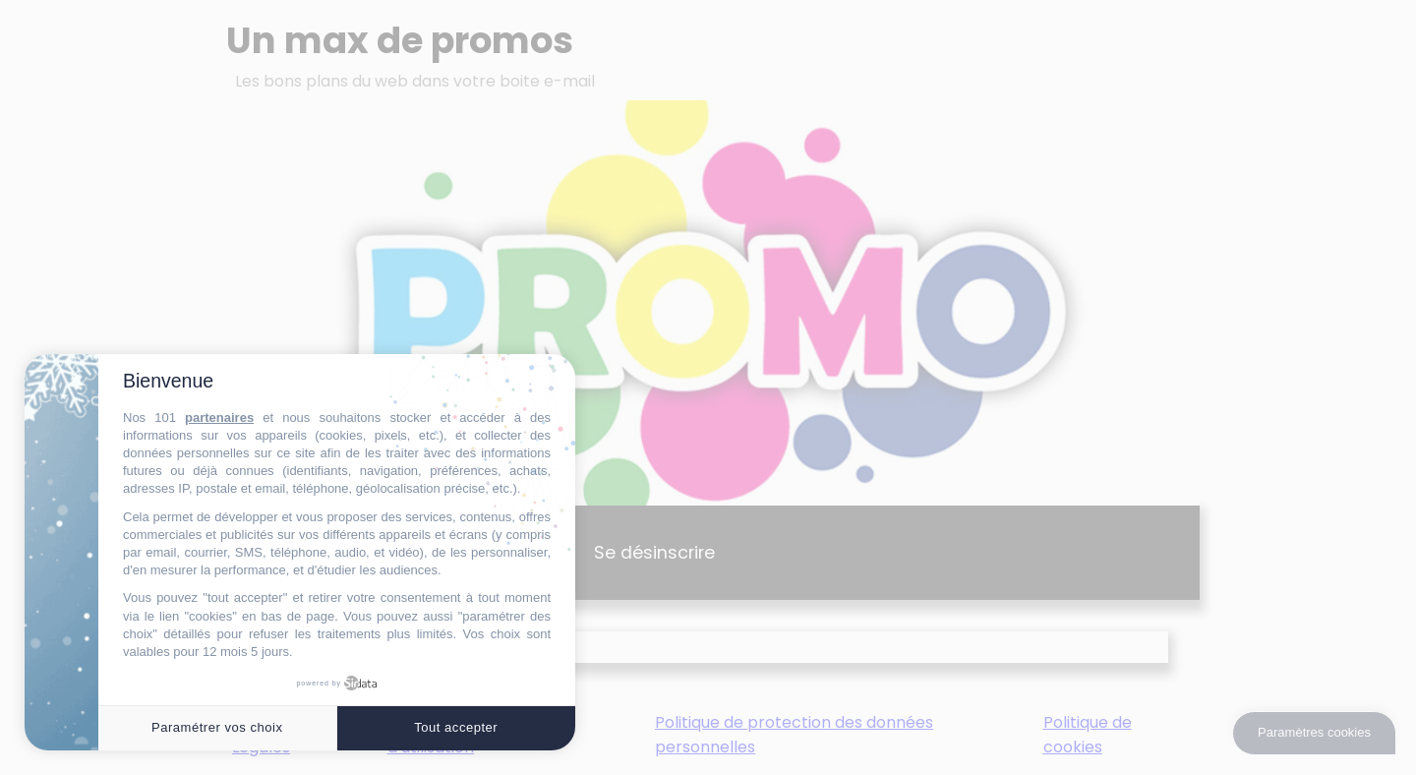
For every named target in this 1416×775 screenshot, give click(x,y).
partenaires (219, 417)
